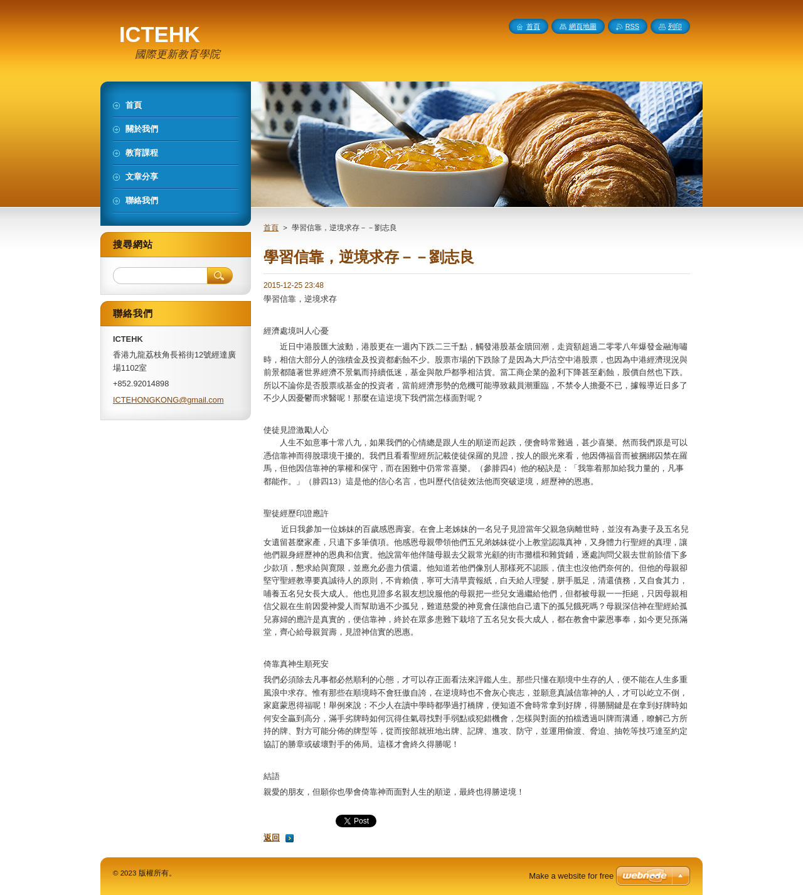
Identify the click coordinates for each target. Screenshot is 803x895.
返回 (271, 837)
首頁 (271, 227)
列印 (675, 26)
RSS (632, 26)
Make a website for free (571, 876)
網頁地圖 (583, 26)
